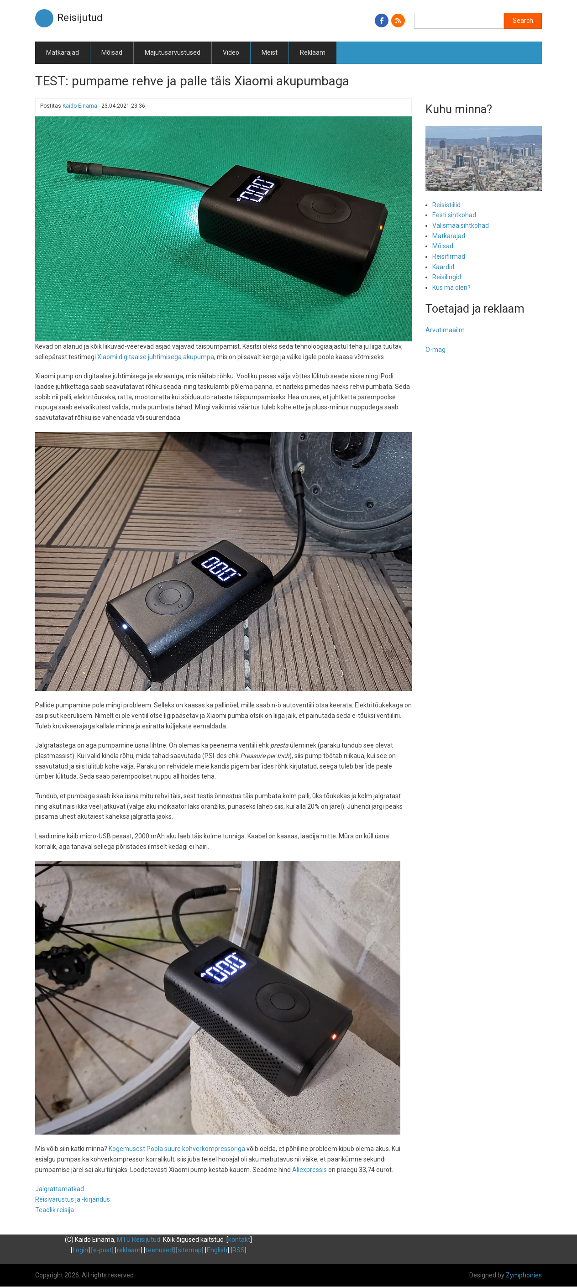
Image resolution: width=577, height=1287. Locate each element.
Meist (270, 52)
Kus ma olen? (451, 287)
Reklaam (312, 52)
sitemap (190, 1250)
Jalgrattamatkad (59, 1189)
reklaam (129, 1250)
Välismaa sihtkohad (460, 225)
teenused (159, 1250)
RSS (238, 1250)
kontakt (239, 1239)
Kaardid (443, 267)
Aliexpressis (309, 1169)
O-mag (435, 349)
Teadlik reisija (54, 1210)
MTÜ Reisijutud (138, 1239)
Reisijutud (80, 17)
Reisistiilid (446, 205)
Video (231, 52)
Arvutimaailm (445, 330)
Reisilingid (446, 277)
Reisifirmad (448, 256)
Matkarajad (62, 52)
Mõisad (111, 52)
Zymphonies (524, 1275)
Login (80, 1250)
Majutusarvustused (172, 52)
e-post (102, 1250)
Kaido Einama (80, 106)
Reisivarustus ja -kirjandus (72, 1199)
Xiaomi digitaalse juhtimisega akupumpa (155, 357)
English (217, 1250)
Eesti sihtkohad (454, 215)
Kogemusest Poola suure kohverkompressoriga (177, 1148)
